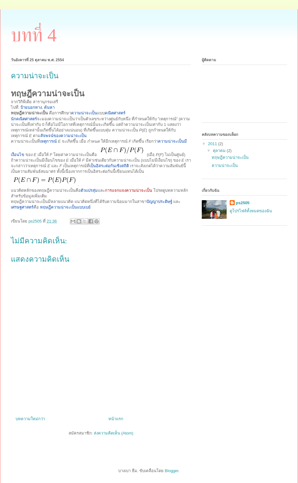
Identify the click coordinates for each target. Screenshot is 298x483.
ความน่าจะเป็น (225, 165)
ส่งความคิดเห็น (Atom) (113, 433)
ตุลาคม (220, 150)
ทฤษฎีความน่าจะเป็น (230, 157)
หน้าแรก (115, 418)
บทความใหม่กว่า (30, 418)
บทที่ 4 (33, 35)
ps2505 (243, 202)
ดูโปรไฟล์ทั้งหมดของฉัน (251, 211)
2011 (213, 143)
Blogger (171, 470)
